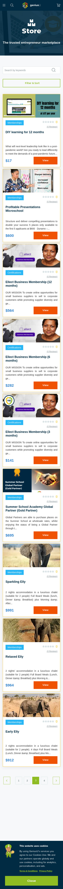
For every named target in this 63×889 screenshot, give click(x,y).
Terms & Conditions (28, 871)
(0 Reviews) (52, 127)
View (46, 160)
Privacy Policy (45, 871)
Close (31, 880)
